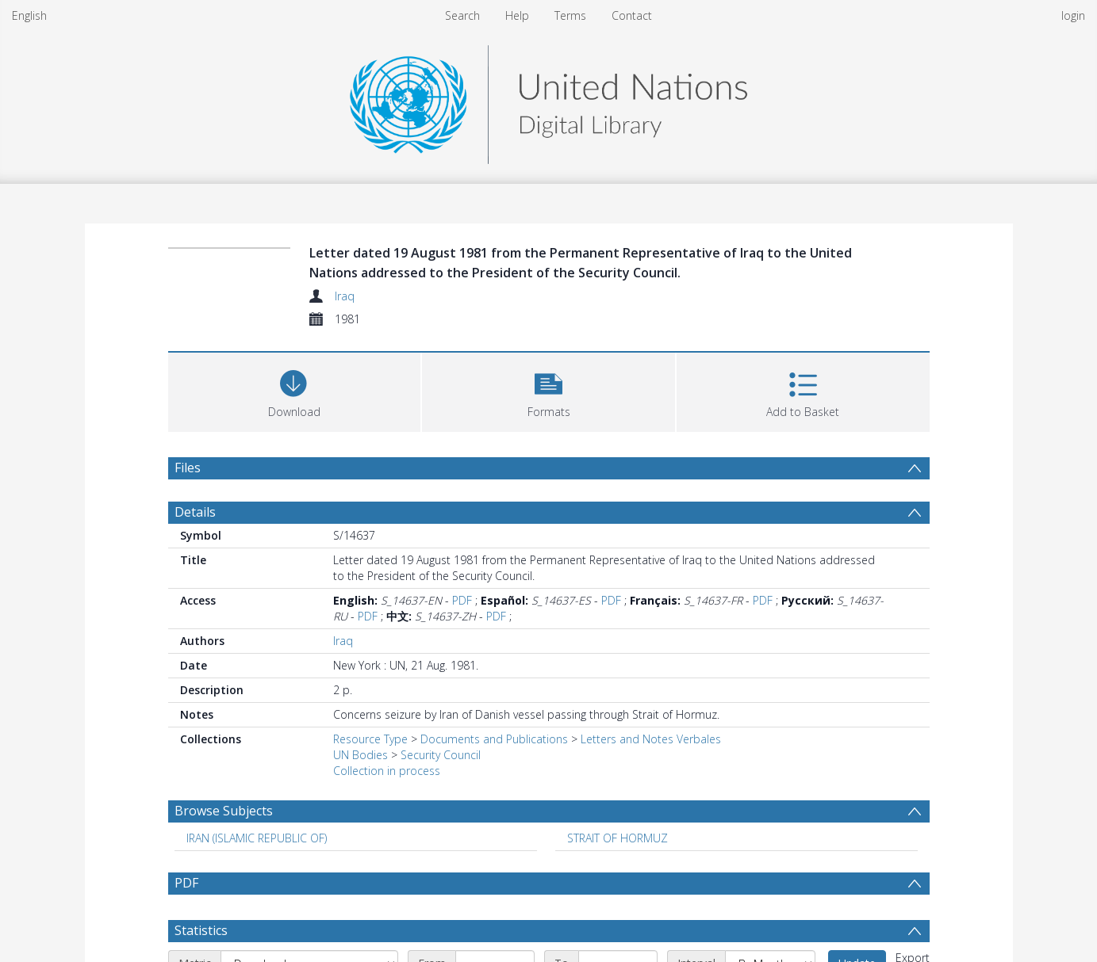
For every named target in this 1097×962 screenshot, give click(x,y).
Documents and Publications (494, 738)
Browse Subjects (224, 810)
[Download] (294, 390)
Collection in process (386, 770)
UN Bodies (360, 754)
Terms (570, 15)
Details (195, 512)
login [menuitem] (1073, 15)
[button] (548, 390)
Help (517, 15)
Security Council (441, 754)
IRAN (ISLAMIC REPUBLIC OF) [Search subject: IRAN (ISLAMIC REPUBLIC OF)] (256, 838)
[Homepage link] (548, 100)
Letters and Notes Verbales (651, 738)
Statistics (201, 930)
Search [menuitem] (462, 15)
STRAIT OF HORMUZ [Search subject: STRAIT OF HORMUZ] (617, 838)
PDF (462, 600)
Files (188, 467)
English (29, 15)
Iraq (345, 295)
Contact (632, 15)
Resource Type (370, 738)
